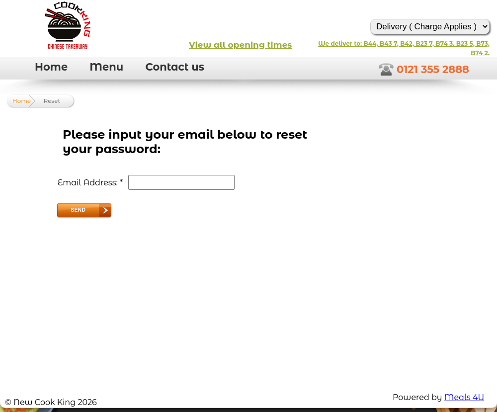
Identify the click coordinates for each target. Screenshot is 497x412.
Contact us (174, 67)
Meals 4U (464, 397)
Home (51, 67)
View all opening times (240, 45)
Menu (106, 67)
